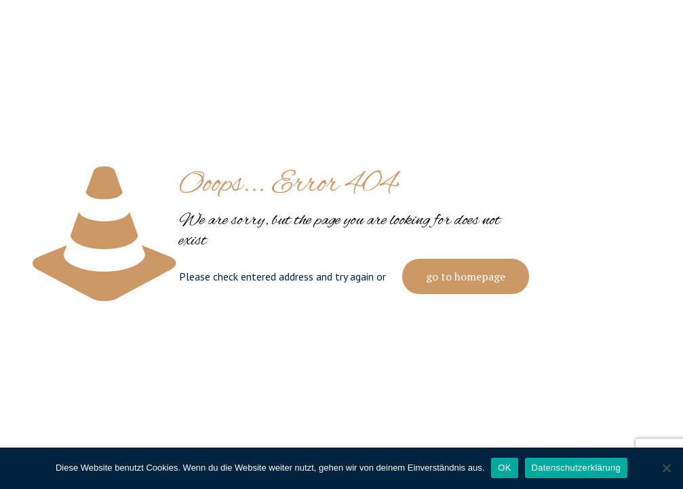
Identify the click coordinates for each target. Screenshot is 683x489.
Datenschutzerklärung (576, 468)
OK (504, 468)
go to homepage (465, 276)
